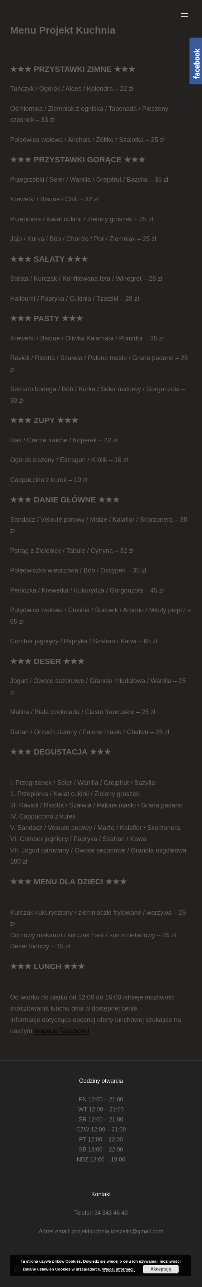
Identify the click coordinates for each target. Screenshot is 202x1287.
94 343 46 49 (111, 1213)
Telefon (83, 1213)
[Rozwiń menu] (184, 15)
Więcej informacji (118, 1269)
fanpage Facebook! (61, 1031)
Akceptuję (160, 1269)
